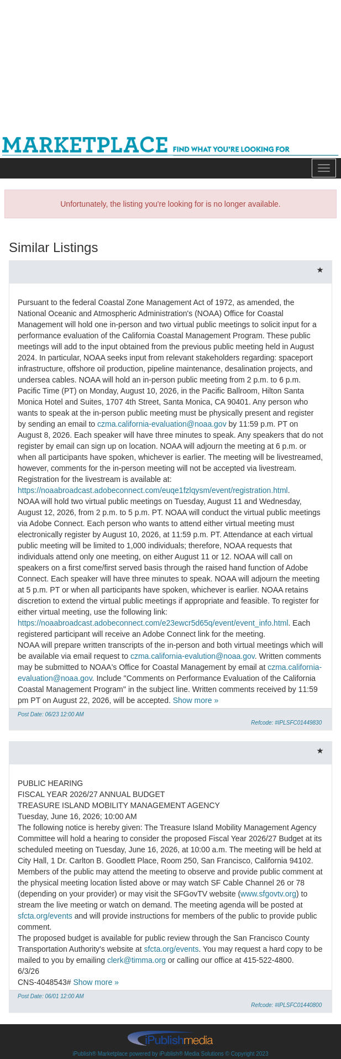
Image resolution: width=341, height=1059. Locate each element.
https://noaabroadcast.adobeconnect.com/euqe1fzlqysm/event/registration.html (153, 490)
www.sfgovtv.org (268, 893)
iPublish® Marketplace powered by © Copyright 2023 (170, 1039)
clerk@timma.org (136, 960)
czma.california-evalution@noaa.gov (192, 656)
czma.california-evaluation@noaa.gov (162, 424)
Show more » (195, 700)
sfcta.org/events (45, 915)
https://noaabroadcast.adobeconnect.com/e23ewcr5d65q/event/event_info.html (153, 622)
